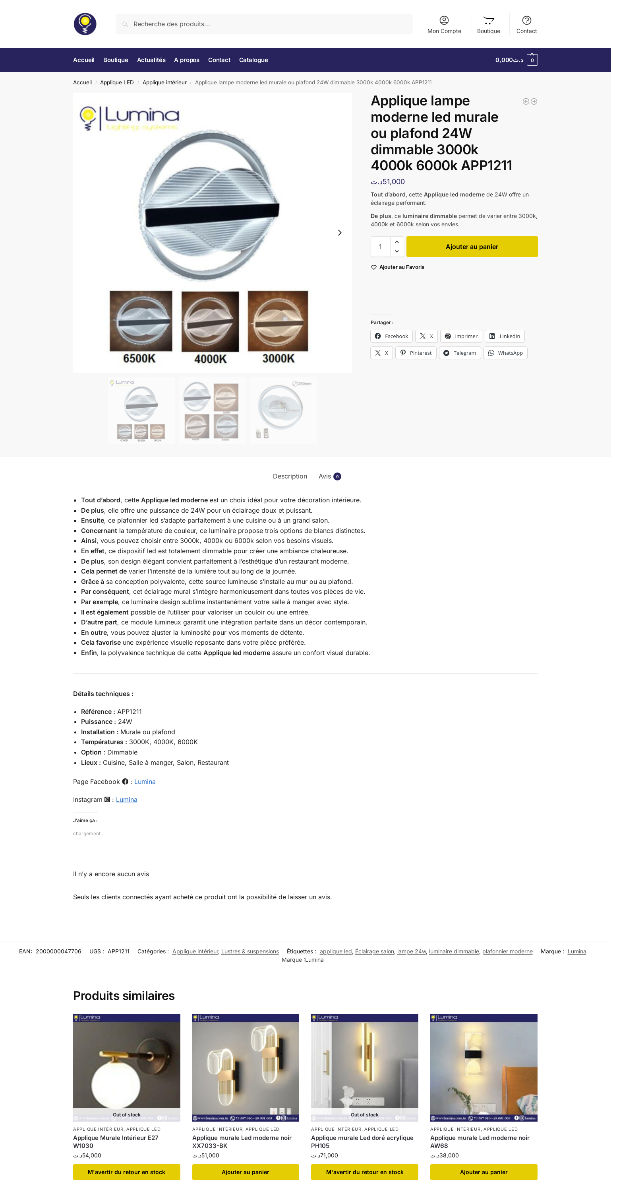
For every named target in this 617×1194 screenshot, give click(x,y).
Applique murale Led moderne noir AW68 (480, 1141)
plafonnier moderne (507, 951)
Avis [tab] (330, 476)
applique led (336, 951)
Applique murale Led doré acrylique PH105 (362, 1141)
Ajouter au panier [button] (245, 1172)
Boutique (488, 24)
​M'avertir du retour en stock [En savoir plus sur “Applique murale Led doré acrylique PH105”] (365, 1172)
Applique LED (117, 82)
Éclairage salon (374, 951)
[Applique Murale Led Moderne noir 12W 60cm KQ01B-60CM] (534, 101)
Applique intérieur (165, 82)
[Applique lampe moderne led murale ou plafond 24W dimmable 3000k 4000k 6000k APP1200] (526, 101)
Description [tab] (290, 476)
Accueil (82, 82)
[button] (516, 60)
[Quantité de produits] (381, 246)
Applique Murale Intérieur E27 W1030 (116, 1141)
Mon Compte (444, 24)
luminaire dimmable (454, 951)
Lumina (145, 782)
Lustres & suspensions (250, 951)
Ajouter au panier (472, 247)
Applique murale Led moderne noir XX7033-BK (242, 1141)
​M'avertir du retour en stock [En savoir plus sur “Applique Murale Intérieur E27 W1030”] (126, 1172)
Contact (526, 24)
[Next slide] (339, 232)
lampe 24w (411, 951)
